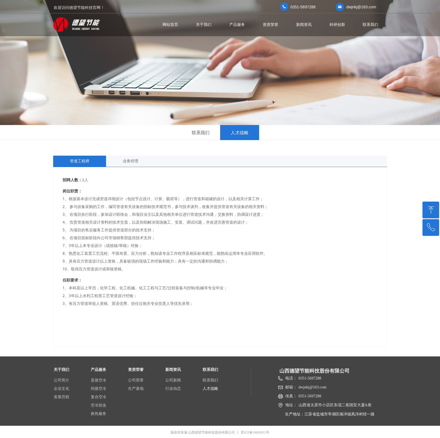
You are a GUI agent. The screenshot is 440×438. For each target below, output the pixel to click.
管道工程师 (79, 161)
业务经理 (130, 161)
